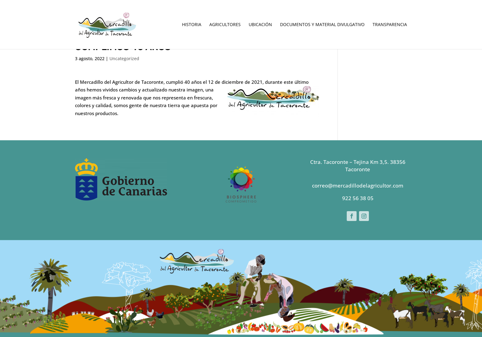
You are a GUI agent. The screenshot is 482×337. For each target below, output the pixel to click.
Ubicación (260, 24)
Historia (191, 24)
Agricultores (225, 24)
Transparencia (390, 24)
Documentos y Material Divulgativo (322, 24)
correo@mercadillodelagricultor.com (357, 185)
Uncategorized (124, 58)
